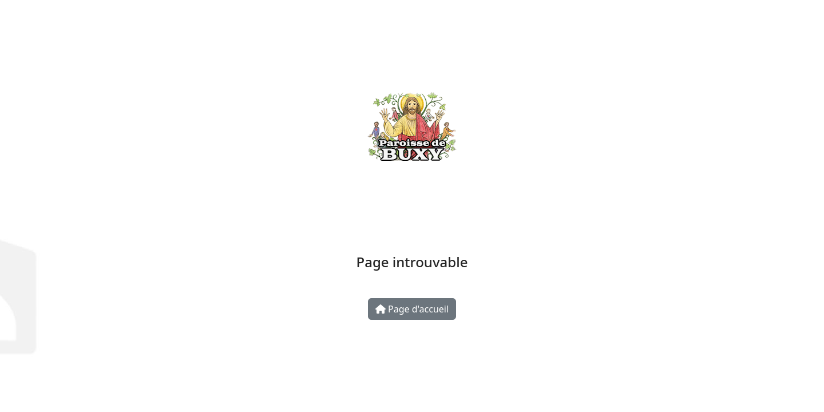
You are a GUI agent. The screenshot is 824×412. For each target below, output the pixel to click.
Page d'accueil (412, 309)
